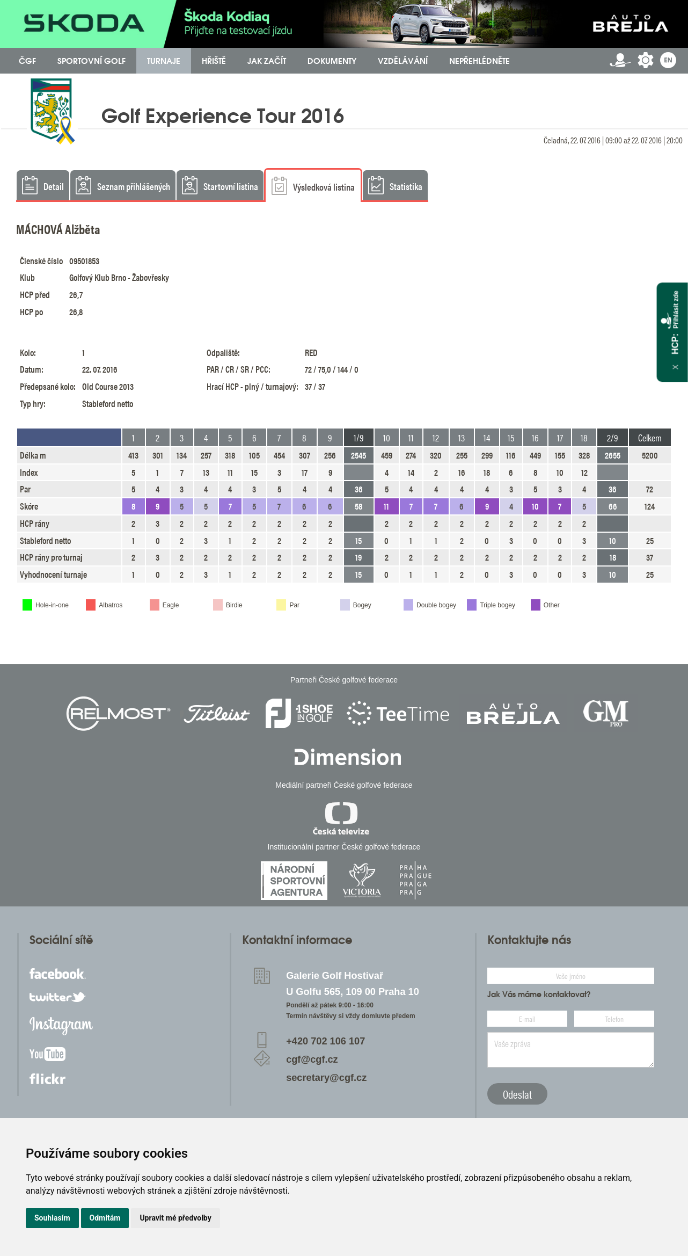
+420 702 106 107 (325, 1041)
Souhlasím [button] (52, 1218)
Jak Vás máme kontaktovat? (539, 994)
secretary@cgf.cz (326, 1077)
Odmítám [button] (105, 1218)
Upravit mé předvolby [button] (175, 1218)
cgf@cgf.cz (312, 1059)
